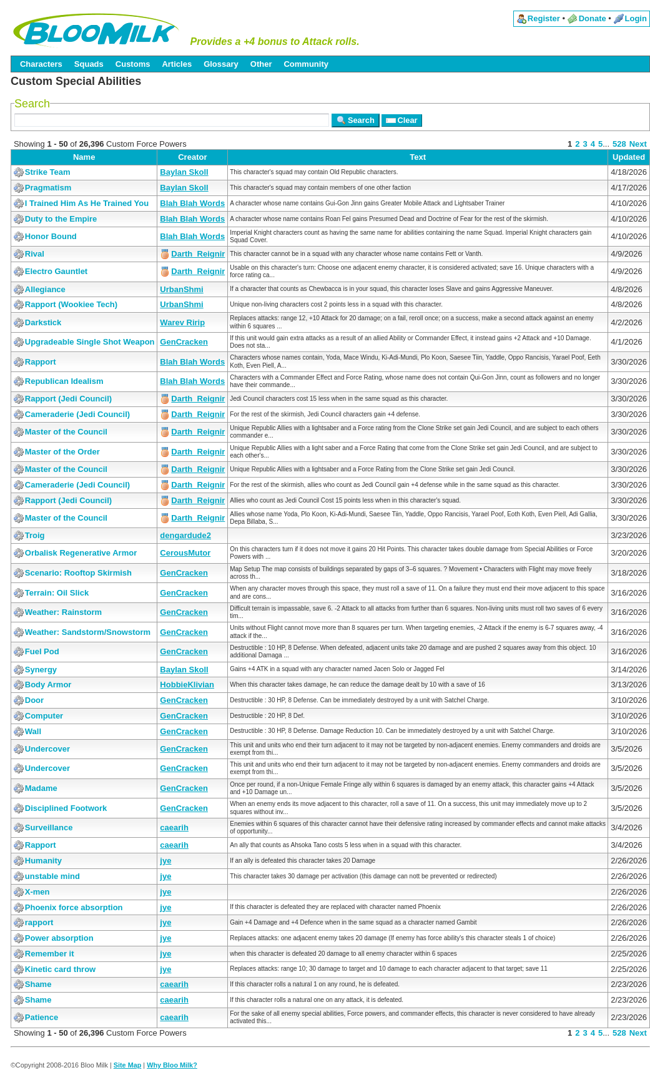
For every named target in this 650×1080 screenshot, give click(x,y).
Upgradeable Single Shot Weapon (90, 341)
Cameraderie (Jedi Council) (77, 414)
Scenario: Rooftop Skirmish (78, 572)
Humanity (43, 860)
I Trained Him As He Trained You (87, 203)
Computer (44, 715)
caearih (174, 827)
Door (34, 700)
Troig (35, 535)
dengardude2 (185, 535)
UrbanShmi (181, 289)
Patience (41, 1017)
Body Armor (48, 684)
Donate (592, 18)
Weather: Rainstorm (63, 612)
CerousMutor (185, 552)
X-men (37, 891)
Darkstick (43, 322)
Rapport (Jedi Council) (68, 398)
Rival (34, 253)
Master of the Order (62, 451)
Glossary (221, 64)
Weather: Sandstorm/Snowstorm (87, 632)
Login (636, 18)
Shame (38, 984)
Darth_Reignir (198, 253)
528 (619, 144)
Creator (192, 157)
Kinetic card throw (60, 969)
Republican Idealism (64, 381)
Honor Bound (51, 236)
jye (165, 860)
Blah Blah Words (192, 203)
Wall (33, 731)
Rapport (40, 361)
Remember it (49, 953)
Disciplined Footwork (66, 808)
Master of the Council (66, 431)
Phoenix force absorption (74, 907)
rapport (39, 922)
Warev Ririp (182, 322)
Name (84, 157)
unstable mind (52, 876)
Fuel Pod (42, 651)
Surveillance (49, 827)
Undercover (47, 749)
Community (305, 64)
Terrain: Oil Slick (57, 592)
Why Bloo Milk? (172, 1065)
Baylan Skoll (184, 172)
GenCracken (184, 341)
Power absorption (59, 938)
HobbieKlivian (187, 684)
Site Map (128, 1065)
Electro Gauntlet (56, 271)
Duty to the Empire (61, 218)
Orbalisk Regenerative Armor (81, 552)
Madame (41, 788)
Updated (629, 157)
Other (261, 64)
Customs (133, 64)
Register (544, 18)
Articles (177, 64)
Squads (89, 64)
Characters (41, 64)
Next (638, 144)
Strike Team (48, 172)
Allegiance (45, 289)
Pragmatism (48, 187)
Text (418, 157)
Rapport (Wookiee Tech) (71, 304)
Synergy (41, 669)
